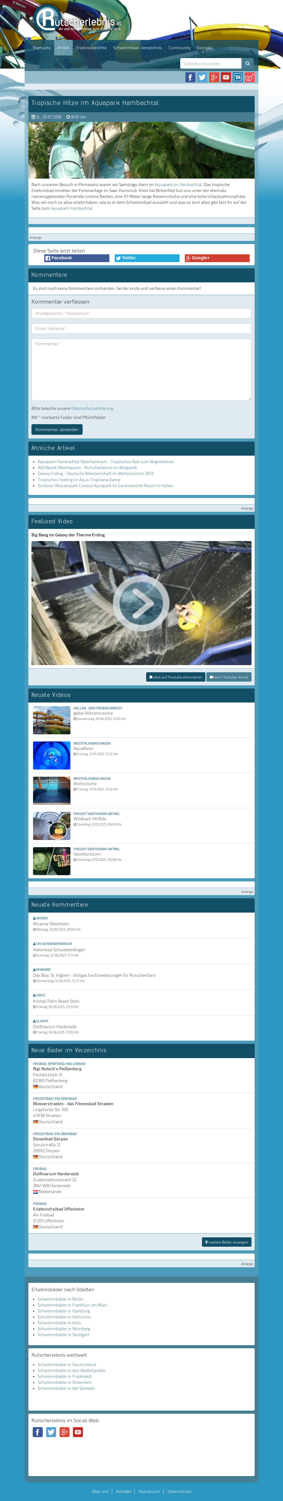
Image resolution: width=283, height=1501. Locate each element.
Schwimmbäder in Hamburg (64, 1310)
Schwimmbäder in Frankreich (65, 1376)
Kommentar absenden (57, 429)
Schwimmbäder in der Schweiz (66, 1388)
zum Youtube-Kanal (229, 677)
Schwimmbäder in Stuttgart (63, 1334)
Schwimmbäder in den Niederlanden (72, 1370)
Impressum (149, 1491)
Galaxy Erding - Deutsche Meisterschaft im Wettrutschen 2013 (96, 473)
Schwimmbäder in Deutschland (67, 1364)
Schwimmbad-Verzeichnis (137, 47)
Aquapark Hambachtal (72, 208)
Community (180, 47)
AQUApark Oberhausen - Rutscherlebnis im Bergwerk (87, 467)
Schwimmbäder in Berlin (60, 1299)
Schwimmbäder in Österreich (65, 1382)
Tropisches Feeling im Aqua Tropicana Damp (79, 479)
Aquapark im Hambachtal (178, 184)
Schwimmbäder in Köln (59, 1322)
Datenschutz (180, 1491)
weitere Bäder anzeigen (226, 1242)
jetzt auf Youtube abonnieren (176, 677)
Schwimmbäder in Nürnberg (64, 1328)
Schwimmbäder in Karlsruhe (64, 1316)
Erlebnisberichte (91, 47)
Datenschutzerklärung (92, 408)
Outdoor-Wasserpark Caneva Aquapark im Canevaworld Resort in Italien (105, 485)
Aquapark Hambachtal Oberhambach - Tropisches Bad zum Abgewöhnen (106, 461)
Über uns (100, 1491)
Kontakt (204, 47)
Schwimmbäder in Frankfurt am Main (72, 1304)
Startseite (42, 47)
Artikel (63, 47)
